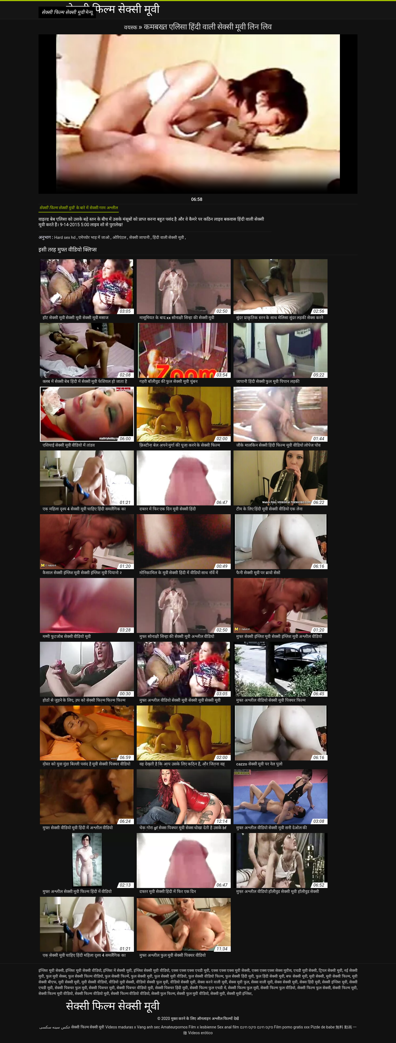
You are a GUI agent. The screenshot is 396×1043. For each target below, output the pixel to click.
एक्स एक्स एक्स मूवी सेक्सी (230, 973)
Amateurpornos (174, 1030)
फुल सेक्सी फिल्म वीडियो (85, 979)
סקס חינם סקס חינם (256, 1030)
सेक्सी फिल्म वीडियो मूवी (92, 996)
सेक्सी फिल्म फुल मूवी (243, 991)
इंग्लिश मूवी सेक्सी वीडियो (83, 973)
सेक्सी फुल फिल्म (163, 996)
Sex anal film (228, 1030)
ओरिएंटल (125, 240)
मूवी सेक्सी (316, 979)
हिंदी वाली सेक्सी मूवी (178, 240)
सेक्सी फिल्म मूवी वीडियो (55, 996)
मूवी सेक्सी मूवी (69, 985)
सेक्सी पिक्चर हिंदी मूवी (171, 991)
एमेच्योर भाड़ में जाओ (98, 240)
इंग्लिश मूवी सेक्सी (51, 973)
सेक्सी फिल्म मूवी (344, 991)
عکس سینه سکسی (54, 1030)
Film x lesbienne (202, 1030)
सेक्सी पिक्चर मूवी (102, 991)
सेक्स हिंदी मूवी (309, 985)
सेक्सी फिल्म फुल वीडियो (277, 991)
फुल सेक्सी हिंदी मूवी (239, 979)
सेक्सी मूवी (217, 996)
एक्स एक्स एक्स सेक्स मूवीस (272, 973)
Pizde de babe (323, 1030)
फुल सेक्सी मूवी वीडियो (170, 979)
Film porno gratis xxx (292, 1030)
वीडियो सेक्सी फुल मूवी (152, 985)
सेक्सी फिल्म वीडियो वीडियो (130, 996)
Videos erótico (200, 1036)
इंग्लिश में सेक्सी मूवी (117, 973)
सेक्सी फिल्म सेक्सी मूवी (87, 1030)
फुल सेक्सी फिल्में (117, 979)
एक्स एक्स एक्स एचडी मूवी (190, 973)
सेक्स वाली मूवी (262, 985)
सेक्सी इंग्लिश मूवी (334, 985)
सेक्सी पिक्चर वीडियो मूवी (135, 991)
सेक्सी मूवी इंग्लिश (239, 996)
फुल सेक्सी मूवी (141, 979)
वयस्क (131, 26)
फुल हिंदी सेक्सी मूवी (270, 979)
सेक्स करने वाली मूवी (212, 985)
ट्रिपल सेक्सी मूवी (330, 973)
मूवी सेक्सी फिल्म (338, 979)
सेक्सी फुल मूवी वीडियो (192, 996)
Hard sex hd (66, 240)
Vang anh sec (148, 1030)
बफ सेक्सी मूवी (296, 979)
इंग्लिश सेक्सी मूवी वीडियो (152, 973)
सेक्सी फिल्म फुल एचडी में (208, 991)
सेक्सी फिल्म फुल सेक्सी (314, 991)
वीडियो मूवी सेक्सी (121, 985)
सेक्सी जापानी (147, 240)
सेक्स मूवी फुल (239, 985)
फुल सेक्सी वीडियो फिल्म (205, 979)
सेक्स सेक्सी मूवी (286, 985)
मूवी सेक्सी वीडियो (94, 985)
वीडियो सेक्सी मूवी (183, 985)
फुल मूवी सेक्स (56, 979)
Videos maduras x (120, 1030)
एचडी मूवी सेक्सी (305, 973)
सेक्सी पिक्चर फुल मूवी (71, 991)
